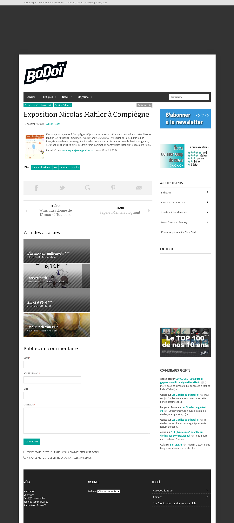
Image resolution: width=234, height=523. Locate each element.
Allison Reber (53, 124)
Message (29, 356)
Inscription (29, 491)
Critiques (47, 98)
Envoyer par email (139, 188)
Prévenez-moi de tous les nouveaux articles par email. (59, 414)
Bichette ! (166, 193)
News (65, 98)
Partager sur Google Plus (87, 188)
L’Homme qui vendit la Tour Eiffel (178, 232)
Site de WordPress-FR (34, 505)
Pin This (113, 188)
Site (25, 340)
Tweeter (62, 188)
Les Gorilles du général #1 (185, 395)
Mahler (75, 168)
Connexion (29, 495)
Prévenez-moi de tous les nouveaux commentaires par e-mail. (63, 408)
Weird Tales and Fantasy (174, 223)
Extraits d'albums (62, 106)
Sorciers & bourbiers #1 (174, 213)
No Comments (144, 106)
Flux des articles (34, 498)
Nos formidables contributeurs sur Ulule (174, 504)
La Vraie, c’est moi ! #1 (173, 203)
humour (64, 168)
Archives (92, 491)
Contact (157, 497)
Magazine (83, 98)
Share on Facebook (36, 188)
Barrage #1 (176, 445)
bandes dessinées (41, 168)
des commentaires (35, 502)
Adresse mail (31, 325)
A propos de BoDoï (163, 491)
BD (55, 168)
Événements (46, 106)
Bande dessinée (32, 106)
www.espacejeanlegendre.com (78, 150)
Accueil (31, 97)
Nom (26, 309)
